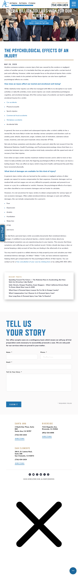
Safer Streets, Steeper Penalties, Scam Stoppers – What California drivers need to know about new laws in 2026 (38, 286)
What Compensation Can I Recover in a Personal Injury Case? (32, 293)
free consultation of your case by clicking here (33, 262)
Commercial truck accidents (17, 115)
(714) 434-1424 (59, 5)
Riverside (47, 423)
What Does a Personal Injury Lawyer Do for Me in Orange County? (34, 290)
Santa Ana (20, 423)
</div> (13, 570)
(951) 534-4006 (48, 433)
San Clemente (22, 448)
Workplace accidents (14, 120)
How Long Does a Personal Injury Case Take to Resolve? (30, 296)
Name (9, 352)
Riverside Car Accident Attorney (39, 480)
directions (47, 436)
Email (9, 362)
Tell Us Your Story (14, 372)
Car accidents (12, 102)
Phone (43, 352)
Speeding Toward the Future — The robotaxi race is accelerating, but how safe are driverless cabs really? (37, 281)
